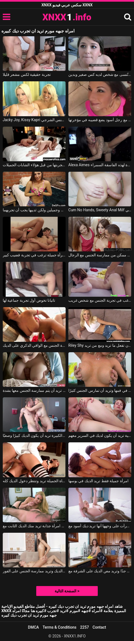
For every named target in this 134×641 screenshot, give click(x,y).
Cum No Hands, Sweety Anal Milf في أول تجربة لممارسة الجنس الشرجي (100, 210)
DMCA (33, 627)
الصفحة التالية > (67, 591)
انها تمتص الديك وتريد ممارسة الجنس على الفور (34, 571)
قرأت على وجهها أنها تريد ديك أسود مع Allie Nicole (100, 526)
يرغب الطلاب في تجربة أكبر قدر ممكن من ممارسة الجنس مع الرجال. (100, 255)
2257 (84, 627)
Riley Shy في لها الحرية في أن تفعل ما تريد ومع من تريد (100, 345)
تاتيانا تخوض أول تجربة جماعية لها (29, 300)
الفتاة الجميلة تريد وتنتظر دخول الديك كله (34, 481)
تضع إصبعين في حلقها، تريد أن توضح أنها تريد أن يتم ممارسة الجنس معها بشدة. (34, 390)
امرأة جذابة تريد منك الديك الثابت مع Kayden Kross (34, 526)
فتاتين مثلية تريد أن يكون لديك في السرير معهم (100, 435)
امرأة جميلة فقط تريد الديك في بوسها (98, 481)
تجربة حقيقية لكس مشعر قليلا (27, 74)
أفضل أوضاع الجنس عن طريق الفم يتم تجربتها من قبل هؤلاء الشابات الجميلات (34, 165)
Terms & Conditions (59, 627)
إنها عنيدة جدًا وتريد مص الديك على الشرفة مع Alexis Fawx (100, 571)
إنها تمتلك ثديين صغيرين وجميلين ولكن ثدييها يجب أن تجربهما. (34, 210)
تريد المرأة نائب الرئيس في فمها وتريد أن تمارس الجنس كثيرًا (100, 390)
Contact (99, 627)
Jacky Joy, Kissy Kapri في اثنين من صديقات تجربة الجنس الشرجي (34, 120)
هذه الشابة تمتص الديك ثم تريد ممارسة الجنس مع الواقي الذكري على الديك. (34, 345)
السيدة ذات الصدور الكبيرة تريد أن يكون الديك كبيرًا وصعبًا (34, 435)
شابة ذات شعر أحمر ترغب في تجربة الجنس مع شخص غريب (100, 300)
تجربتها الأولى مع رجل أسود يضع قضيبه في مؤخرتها (100, 120)
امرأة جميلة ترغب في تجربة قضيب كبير (34, 255)
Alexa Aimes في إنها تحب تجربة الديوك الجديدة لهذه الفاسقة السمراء (100, 165)
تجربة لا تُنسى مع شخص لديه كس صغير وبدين (100, 74)
